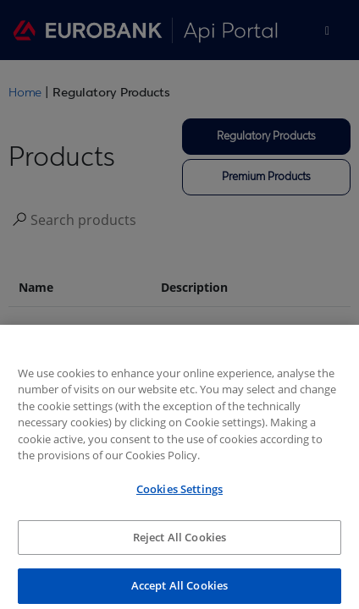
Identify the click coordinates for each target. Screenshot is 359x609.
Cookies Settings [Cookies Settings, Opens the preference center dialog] (179, 494)
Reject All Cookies (179, 543)
